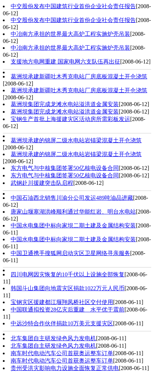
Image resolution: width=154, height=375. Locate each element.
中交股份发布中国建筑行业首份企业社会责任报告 (73, 6)
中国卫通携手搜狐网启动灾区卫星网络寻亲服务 (70, 253)
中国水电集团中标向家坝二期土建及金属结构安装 (73, 225)
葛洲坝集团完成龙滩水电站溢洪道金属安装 (65, 104)
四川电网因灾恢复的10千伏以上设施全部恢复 (67, 274)
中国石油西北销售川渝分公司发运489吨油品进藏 (72, 198)
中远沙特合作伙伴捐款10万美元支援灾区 (62, 323)
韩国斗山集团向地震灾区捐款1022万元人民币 (67, 288)
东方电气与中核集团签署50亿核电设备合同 (65, 168)
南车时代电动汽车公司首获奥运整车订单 (62, 353)
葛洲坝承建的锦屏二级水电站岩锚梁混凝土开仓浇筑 (76, 140)
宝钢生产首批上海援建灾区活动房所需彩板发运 (70, 119)
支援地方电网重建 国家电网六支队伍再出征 (65, 62)
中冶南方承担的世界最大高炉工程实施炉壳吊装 (70, 34)
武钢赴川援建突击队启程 (42, 183)
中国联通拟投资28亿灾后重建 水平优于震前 (67, 310)
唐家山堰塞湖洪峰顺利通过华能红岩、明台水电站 (73, 212)
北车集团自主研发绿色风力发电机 (53, 338)
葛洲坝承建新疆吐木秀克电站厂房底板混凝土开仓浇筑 (79, 76)
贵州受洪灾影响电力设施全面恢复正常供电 (65, 368)
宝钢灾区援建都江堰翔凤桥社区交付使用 (62, 302)
